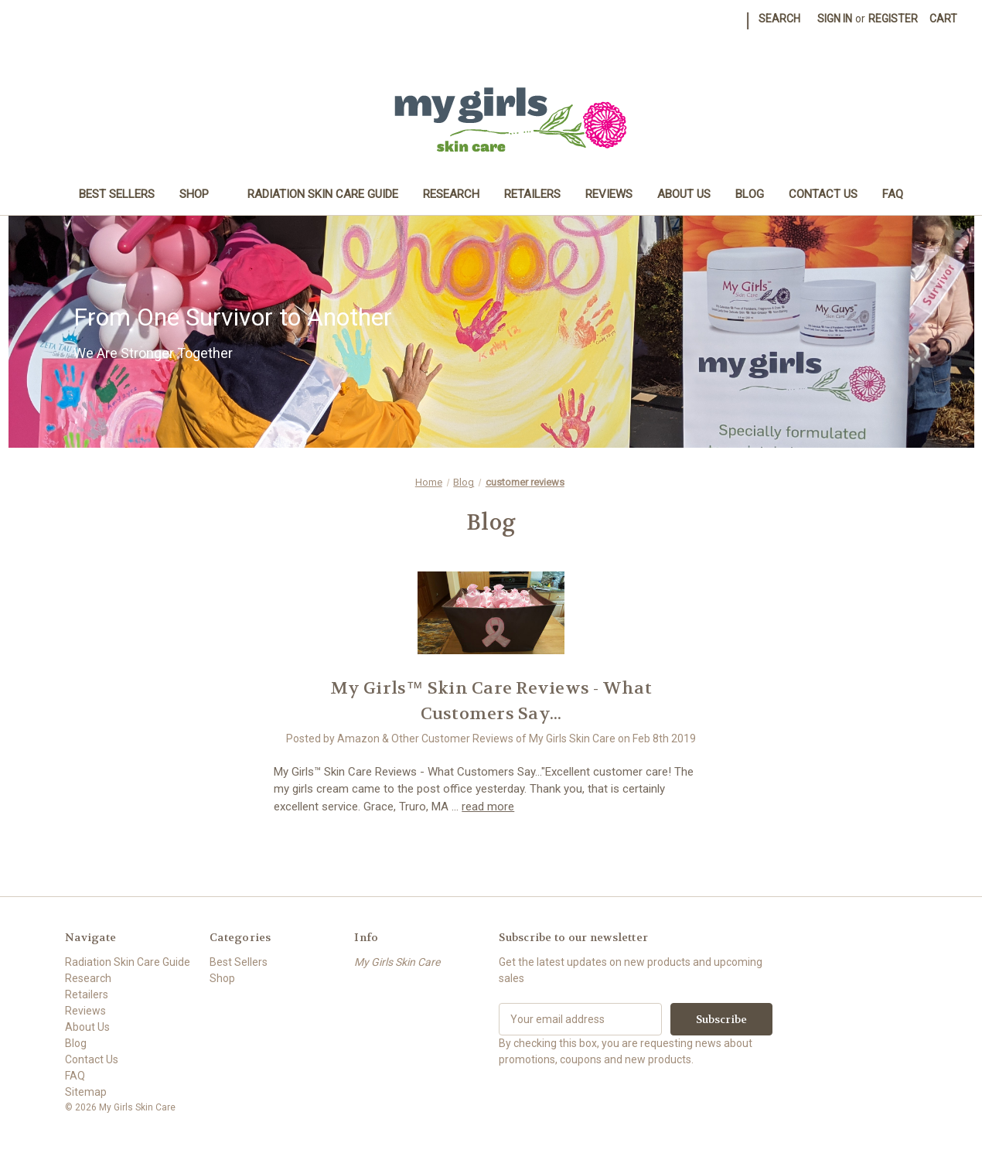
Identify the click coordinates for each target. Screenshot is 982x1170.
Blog (749, 194)
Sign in (834, 18)
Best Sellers (117, 194)
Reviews (609, 194)
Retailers (532, 194)
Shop (201, 194)
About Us (684, 194)
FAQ (892, 194)
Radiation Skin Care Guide (322, 194)
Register (893, 18)
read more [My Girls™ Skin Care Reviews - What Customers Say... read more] (488, 807)
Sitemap (86, 1092)
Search (779, 18)
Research (451, 194)
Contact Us (823, 194)
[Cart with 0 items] (943, 19)
